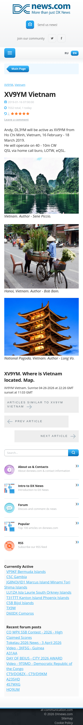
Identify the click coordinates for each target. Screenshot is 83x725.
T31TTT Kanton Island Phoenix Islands (37, 597)
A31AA (11, 653)
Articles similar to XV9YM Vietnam (35, 404)
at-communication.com (57, 710)
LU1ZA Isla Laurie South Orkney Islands (38, 592)
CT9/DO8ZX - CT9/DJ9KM (26, 673)
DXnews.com (64, 714)
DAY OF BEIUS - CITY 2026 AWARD (34, 658)
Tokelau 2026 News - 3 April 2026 (34, 642)
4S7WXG (13, 684)
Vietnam (20, 85)
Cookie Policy (63, 723)
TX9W (11, 607)
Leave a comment (16, 119)
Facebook (61, 38)
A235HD (13, 679)
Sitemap (67, 718)
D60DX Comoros (20, 613)
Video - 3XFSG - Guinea (25, 647)
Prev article (29, 421)
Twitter (52, 38)
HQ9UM (13, 689)
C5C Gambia (16, 576)
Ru (66, 53)
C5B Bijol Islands (20, 602)
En (74, 53)
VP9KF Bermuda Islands (26, 571)
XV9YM (8, 85)
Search (73, 452)
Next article (54, 436)
